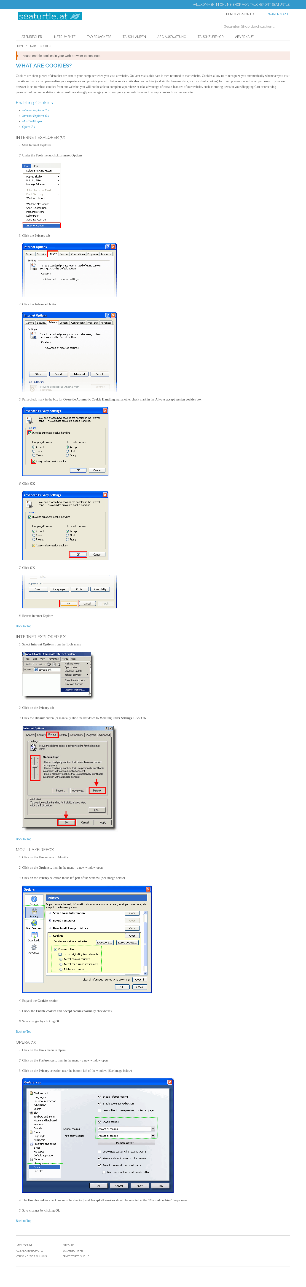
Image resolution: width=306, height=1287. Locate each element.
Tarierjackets (99, 37)
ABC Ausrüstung (171, 37)
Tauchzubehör (211, 37)
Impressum (24, 1245)
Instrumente (64, 37)
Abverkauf (244, 37)
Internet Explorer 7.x (35, 110)
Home (20, 46)
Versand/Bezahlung (31, 1256)
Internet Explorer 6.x (35, 116)
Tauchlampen (134, 37)
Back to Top (23, 626)
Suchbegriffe (72, 1250)
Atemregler (31, 37)
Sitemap (68, 1245)
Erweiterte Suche (75, 1256)
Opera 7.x (28, 127)
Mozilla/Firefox (32, 121)
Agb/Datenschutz (29, 1250)
